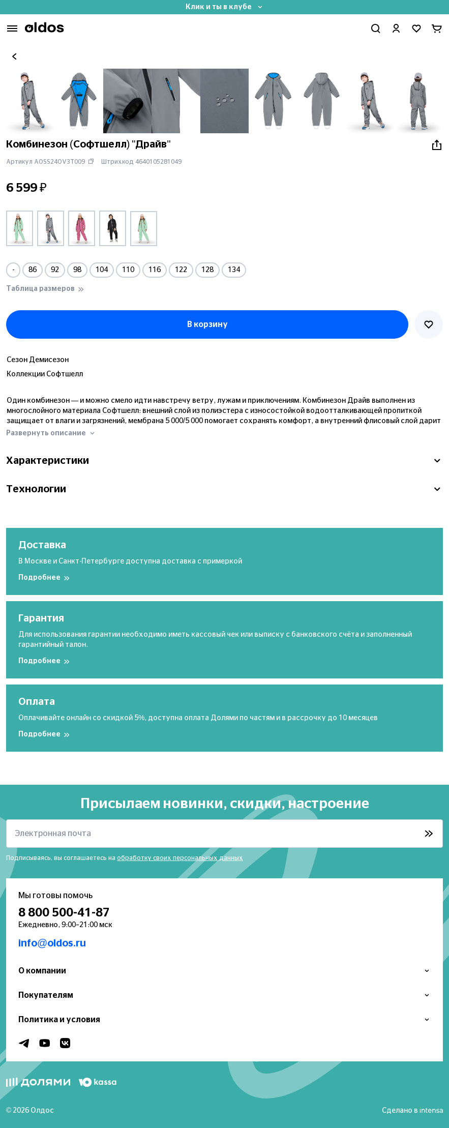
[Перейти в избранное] (416, 28)
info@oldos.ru (52, 943)
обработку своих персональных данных (180, 858)
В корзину (207, 324)
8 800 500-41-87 (64, 913)
